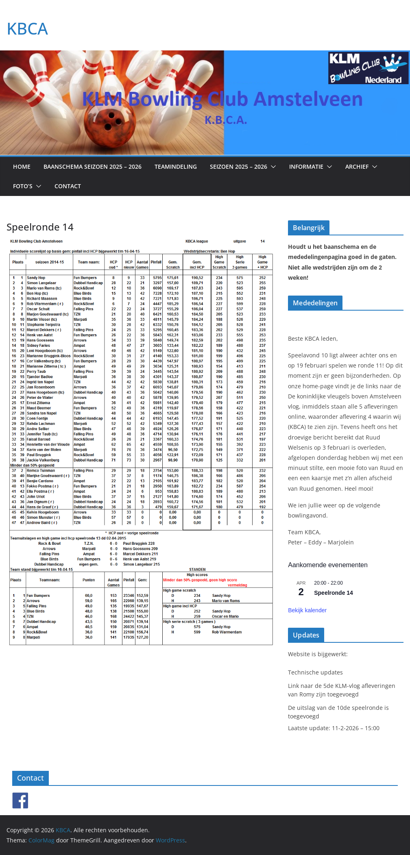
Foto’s (23, 186)
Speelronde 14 (333, 593)
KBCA (27, 28)
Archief (357, 166)
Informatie (306, 166)
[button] (271, 166)
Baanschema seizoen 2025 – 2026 (93, 166)
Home (22, 166)
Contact (68, 186)
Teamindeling (176, 166)
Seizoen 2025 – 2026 (238, 166)
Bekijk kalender (307, 610)
